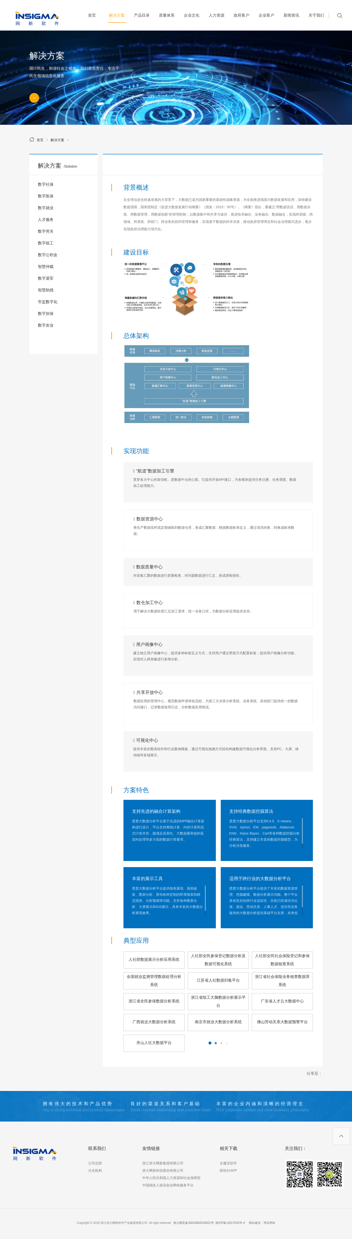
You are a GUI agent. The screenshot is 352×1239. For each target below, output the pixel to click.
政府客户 (241, 15)
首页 (92, 15)
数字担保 (46, 313)
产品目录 (142, 15)
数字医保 (46, 196)
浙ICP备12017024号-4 (230, 1223)
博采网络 (269, 1223)
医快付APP (228, 1170)
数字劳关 (46, 231)
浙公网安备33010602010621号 (193, 1223)
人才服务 (46, 220)
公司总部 (95, 1163)
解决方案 (117, 18)
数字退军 (46, 278)
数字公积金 (47, 255)
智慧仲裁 (46, 266)
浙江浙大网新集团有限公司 (162, 1163)
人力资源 (216, 15)
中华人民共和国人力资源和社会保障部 (171, 1178)
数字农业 (46, 325)
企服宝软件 (228, 1163)
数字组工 (46, 243)
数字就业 (46, 208)
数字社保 (46, 184)
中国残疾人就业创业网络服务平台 (168, 1185)
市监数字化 (47, 302)
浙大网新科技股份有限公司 (162, 1170)
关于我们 (316, 15)
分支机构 (95, 1170)
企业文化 (191, 15)
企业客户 (266, 15)
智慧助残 (46, 290)
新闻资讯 (291, 15)
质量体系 (167, 15)
